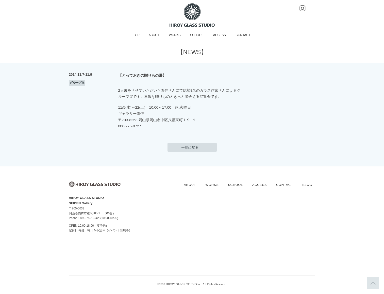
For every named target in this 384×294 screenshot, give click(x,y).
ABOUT (154, 35)
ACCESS (219, 35)
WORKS (175, 35)
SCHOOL (196, 35)
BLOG (307, 185)
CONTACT (243, 35)
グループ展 (77, 82)
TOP (136, 35)
